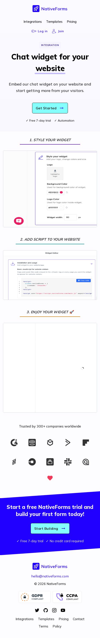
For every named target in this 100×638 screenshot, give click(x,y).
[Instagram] (54, 610)
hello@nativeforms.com (50, 576)
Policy (57, 626)
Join (58, 31)
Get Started (50, 108)
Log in (39, 31)
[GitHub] (46, 610)
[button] (50, 8)
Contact (78, 619)
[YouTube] (63, 610)
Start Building (50, 528)
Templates (54, 22)
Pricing (72, 22)
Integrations (32, 22)
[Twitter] (37, 610)
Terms (43, 626)
